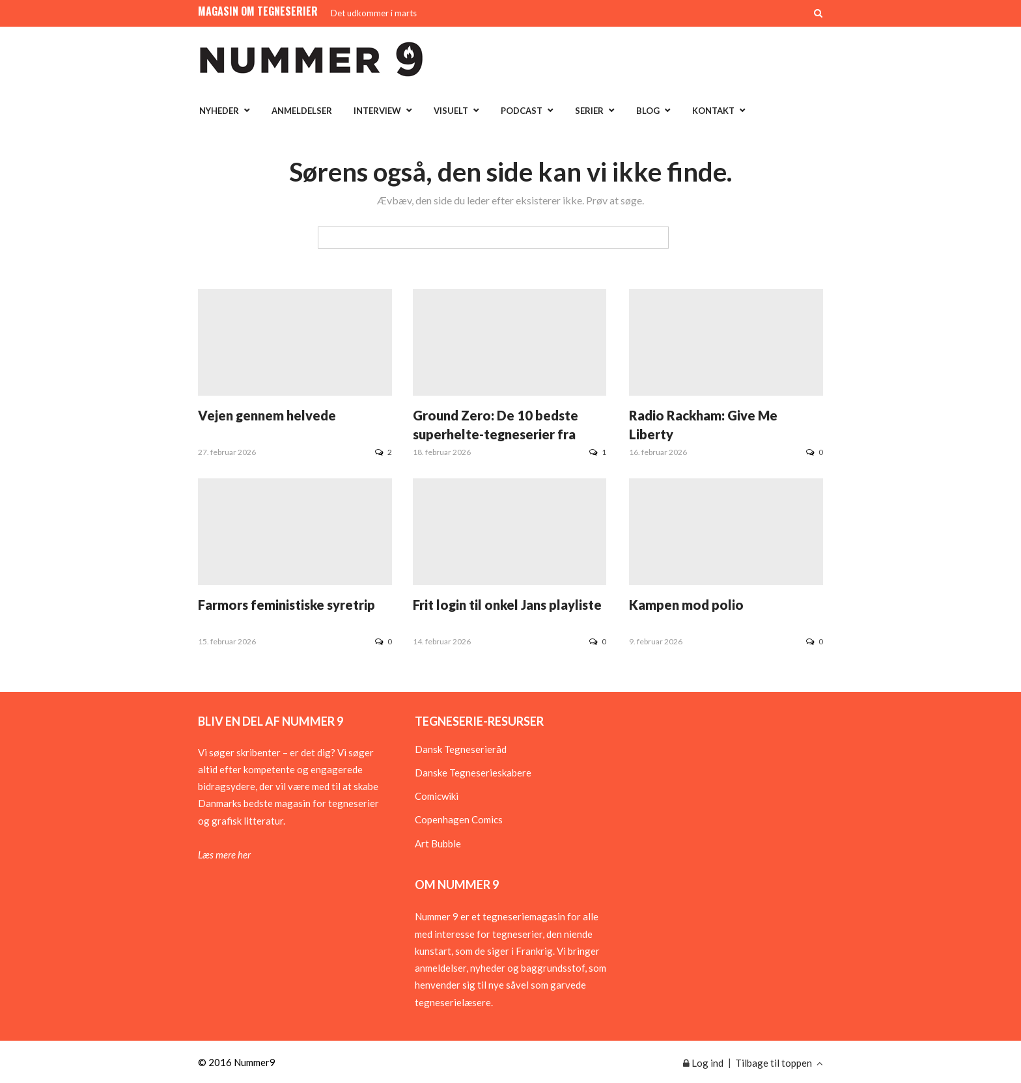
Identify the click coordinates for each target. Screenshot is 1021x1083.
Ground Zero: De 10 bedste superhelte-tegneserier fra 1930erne (495, 434)
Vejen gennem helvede (267, 415)
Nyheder (219, 110)
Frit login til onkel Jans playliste (507, 604)
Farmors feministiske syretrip (286, 604)
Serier (589, 110)
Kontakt (713, 110)
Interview (377, 110)
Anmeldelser (302, 110)
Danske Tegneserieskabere (473, 772)
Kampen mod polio (686, 604)
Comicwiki (436, 796)
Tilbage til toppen (779, 1063)
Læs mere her (224, 854)
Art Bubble (438, 843)
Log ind (703, 1063)
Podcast (521, 110)
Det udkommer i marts (374, 13)
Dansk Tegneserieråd (461, 749)
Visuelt (451, 110)
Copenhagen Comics (459, 819)
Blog (648, 110)
